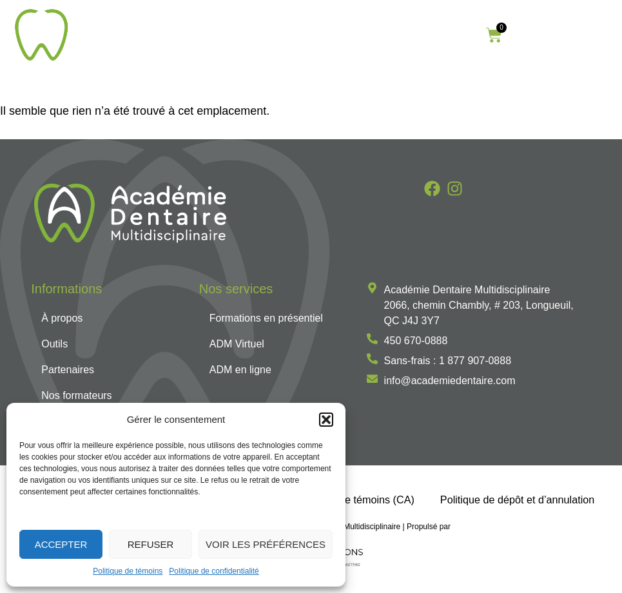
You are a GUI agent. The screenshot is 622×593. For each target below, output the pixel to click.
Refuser (151, 544)
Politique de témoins (127, 571)
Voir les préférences (266, 544)
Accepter (61, 544)
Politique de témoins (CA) (355, 499)
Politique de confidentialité (213, 571)
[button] (326, 419)
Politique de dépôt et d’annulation (517, 499)
